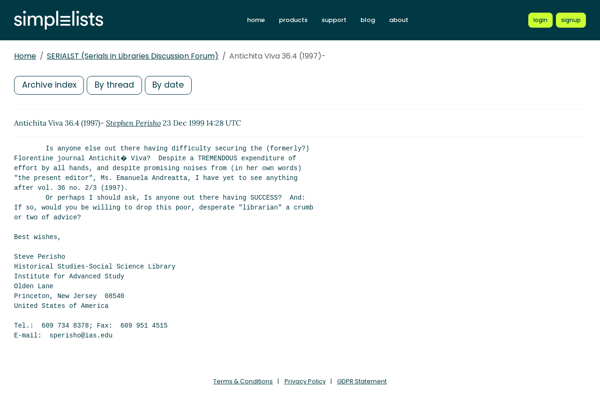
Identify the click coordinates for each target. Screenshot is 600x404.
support (334, 19)
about (398, 19)
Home (25, 56)
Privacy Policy (305, 381)
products (293, 19)
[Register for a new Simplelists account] (571, 20)
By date (171, 85)
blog (367, 19)
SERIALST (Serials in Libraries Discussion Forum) (132, 56)
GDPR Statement (362, 381)
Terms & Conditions (243, 381)
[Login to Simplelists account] (540, 20)
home (256, 19)
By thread (116, 85)
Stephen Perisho (133, 122)
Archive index (49, 85)
